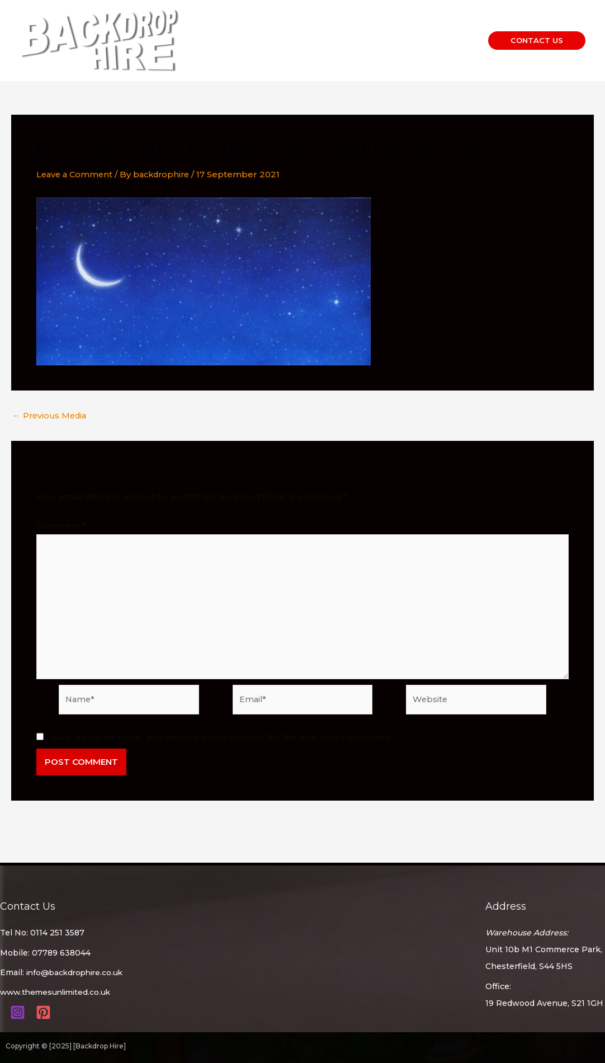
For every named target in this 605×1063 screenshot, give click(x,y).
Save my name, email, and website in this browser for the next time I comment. (221, 740)
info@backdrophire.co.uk (77, 972)
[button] (536, 40)
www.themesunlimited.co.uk (58, 992)
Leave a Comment (76, 174)
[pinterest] (45, 1011)
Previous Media (51, 415)
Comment (61, 525)
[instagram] (19, 1011)
